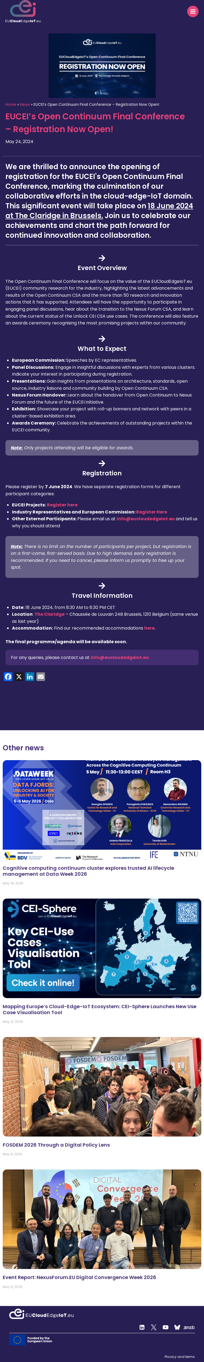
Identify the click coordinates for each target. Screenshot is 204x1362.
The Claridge (49, 614)
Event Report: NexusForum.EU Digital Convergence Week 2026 (79, 1277)
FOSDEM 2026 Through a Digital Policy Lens (57, 1144)
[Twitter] (154, 1327)
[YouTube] (165, 1327)
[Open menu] (193, 11)
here (149, 628)
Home (10, 104)
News (25, 104)
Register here (62, 505)
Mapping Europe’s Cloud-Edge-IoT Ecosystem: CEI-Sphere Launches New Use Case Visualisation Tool (99, 1009)
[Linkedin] (142, 1327)
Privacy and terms (180, 1356)
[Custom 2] (177, 1327)
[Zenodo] (189, 1327)
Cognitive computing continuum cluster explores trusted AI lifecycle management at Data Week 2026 (88, 871)
